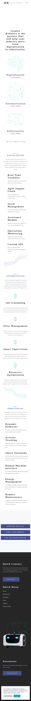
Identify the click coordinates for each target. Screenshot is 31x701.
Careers (5, 603)
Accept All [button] (17, 696)
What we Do (6, 594)
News (4, 600)
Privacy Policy (7, 606)
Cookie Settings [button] (8, 696)
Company (5, 597)
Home (4, 591)
